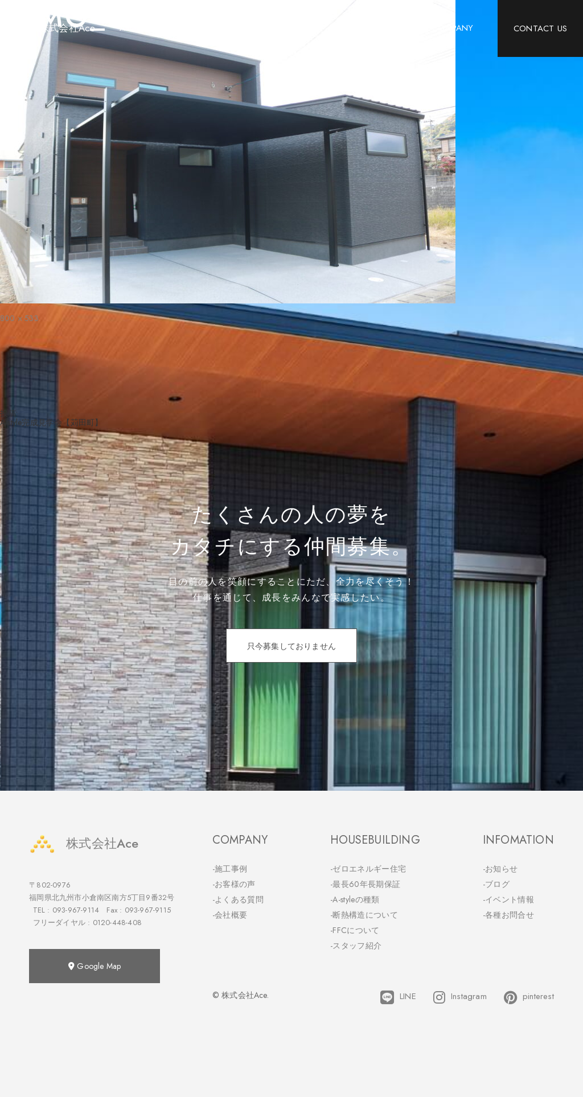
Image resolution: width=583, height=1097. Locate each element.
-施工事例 (230, 868)
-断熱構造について (364, 915)
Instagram (460, 997)
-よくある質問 (238, 899)
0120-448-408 (117, 922)
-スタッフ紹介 (355, 945)
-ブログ (496, 884)
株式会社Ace (83, 843)
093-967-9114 (75, 910)
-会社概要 (230, 915)
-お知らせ (500, 868)
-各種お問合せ (508, 915)
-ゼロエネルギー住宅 (368, 868)
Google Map (94, 966)
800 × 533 (19, 318)
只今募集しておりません (291, 646)
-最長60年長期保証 (365, 884)
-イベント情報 (508, 899)
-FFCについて (354, 930)
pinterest (529, 997)
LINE (398, 997)
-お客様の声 (234, 884)
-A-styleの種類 (354, 899)
